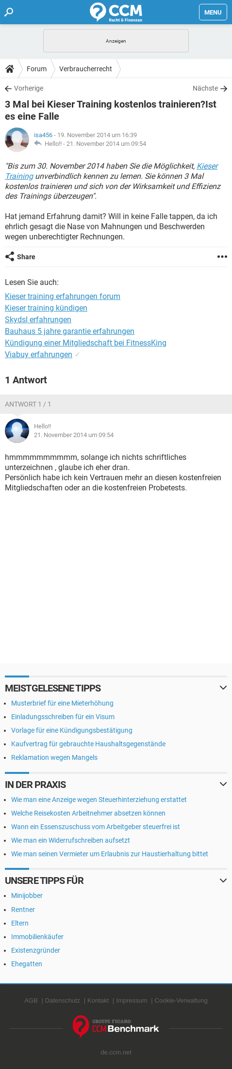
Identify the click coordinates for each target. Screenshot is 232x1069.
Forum (37, 69)
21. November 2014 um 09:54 (106, 143)
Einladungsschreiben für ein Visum (63, 717)
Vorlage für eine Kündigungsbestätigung (72, 730)
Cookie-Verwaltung (181, 1000)
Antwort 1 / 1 (28, 404)
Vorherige (28, 88)
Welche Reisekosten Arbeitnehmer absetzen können (88, 813)
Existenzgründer (35, 950)
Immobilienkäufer (37, 937)
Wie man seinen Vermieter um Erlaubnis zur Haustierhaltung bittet (109, 854)
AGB (30, 1000)
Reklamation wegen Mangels (54, 757)
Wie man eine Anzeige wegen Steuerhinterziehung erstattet (99, 799)
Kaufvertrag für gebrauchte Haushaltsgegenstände (88, 744)
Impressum (131, 1000)
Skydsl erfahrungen (38, 319)
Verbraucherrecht (85, 69)
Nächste (205, 88)
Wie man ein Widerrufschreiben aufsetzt (70, 840)
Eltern (20, 923)
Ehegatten (26, 964)
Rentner (23, 909)
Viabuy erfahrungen (38, 354)
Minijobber (27, 895)
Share (26, 257)
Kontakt (98, 1000)
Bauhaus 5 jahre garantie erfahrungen (69, 331)
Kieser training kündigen (46, 308)
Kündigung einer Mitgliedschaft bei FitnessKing (85, 342)
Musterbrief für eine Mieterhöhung (62, 703)
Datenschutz (62, 1000)
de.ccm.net (116, 1052)
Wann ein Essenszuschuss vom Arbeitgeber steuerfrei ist (95, 827)
